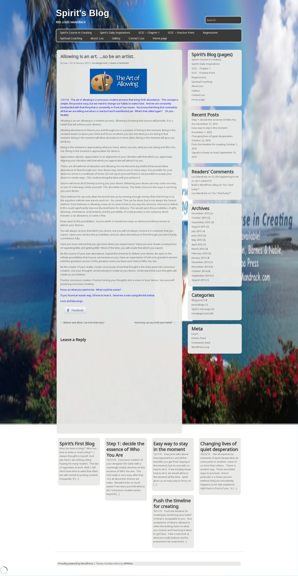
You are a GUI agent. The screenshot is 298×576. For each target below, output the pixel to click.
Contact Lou (136, 38)
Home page (160, 38)
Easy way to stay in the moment (209, 128)
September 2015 (201, 222)
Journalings (198, 304)
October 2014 (199, 271)
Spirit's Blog (82, 13)
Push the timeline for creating (208, 144)
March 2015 (198, 248)
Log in (195, 333)
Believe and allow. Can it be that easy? (83, 322)
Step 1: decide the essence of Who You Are (125, 449)
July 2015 (196, 231)
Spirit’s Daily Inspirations (115, 32)
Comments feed (201, 342)
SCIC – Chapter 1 (149, 32)
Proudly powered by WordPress (75, 563)
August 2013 (199, 280)
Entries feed (199, 338)
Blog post (197, 300)
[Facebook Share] (75, 310)
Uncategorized (99, 63)
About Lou (97, 38)
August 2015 (199, 226)
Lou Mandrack (200, 176)
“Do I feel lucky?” (221, 193)
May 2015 (197, 240)
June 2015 (197, 235)
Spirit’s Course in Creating (76, 32)
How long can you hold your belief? (153, 322)
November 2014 (201, 266)
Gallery (116, 38)
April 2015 (197, 244)
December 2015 (200, 213)
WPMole (128, 563)
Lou (65, 63)
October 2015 (199, 217)
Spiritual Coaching (71, 38)
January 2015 (199, 257)
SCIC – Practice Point (181, 32)
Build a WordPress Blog (205, 184)
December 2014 (200, 262)
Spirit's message (201, 309)
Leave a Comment (119, 63)
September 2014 (201, 275)
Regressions (210, 32)
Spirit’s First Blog (76, 443)
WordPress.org (200, 347)
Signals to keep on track (205, 152)
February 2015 (200, 253)
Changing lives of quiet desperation (212, 136)
